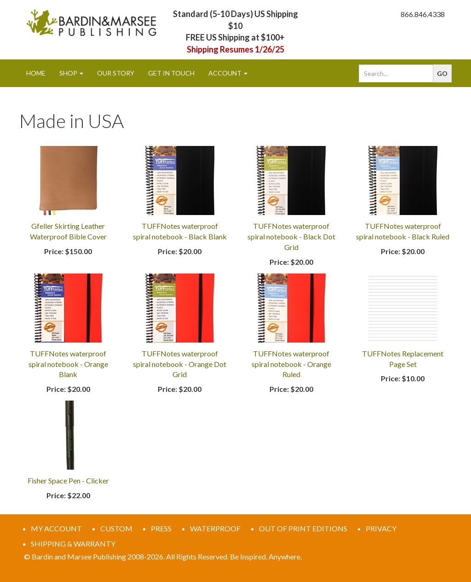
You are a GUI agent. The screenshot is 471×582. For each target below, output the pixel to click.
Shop (71, 73)
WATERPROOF (215, 528)
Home (36, 73)
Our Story (115, 73)
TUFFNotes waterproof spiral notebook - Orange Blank (68, 364)
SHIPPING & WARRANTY (73, 543)
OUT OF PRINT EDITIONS (303, 528)
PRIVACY (381, 528)
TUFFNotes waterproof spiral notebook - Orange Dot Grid (179, 364)
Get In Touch (171, 73)
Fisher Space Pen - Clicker (68, 480)
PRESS (161, 528)
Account (227, 73)
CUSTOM (116, 528)
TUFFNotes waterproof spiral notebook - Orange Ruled (291, 364)
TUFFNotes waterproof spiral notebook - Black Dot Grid (291, 236)
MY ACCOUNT (56, 528)
